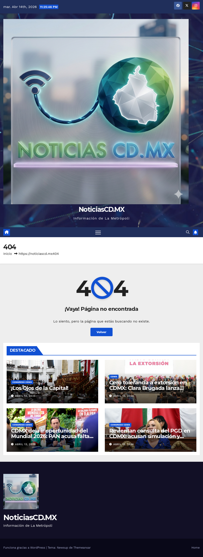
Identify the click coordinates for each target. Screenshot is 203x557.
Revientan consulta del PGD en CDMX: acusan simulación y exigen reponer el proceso (149, 436)
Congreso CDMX (22, 382)
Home (196, 547)
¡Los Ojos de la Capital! (39, 388)
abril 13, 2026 (25, 396)
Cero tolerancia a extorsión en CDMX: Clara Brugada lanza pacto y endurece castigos (148, 388)
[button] (188, 232)
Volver (102, 332)
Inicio (7, 254)
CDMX (114, 376)
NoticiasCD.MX (101, 209)
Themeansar (82, 547)
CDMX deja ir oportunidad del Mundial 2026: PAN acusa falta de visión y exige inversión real (50, 436)
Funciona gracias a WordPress (24, 547)
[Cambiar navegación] (98, 232)
